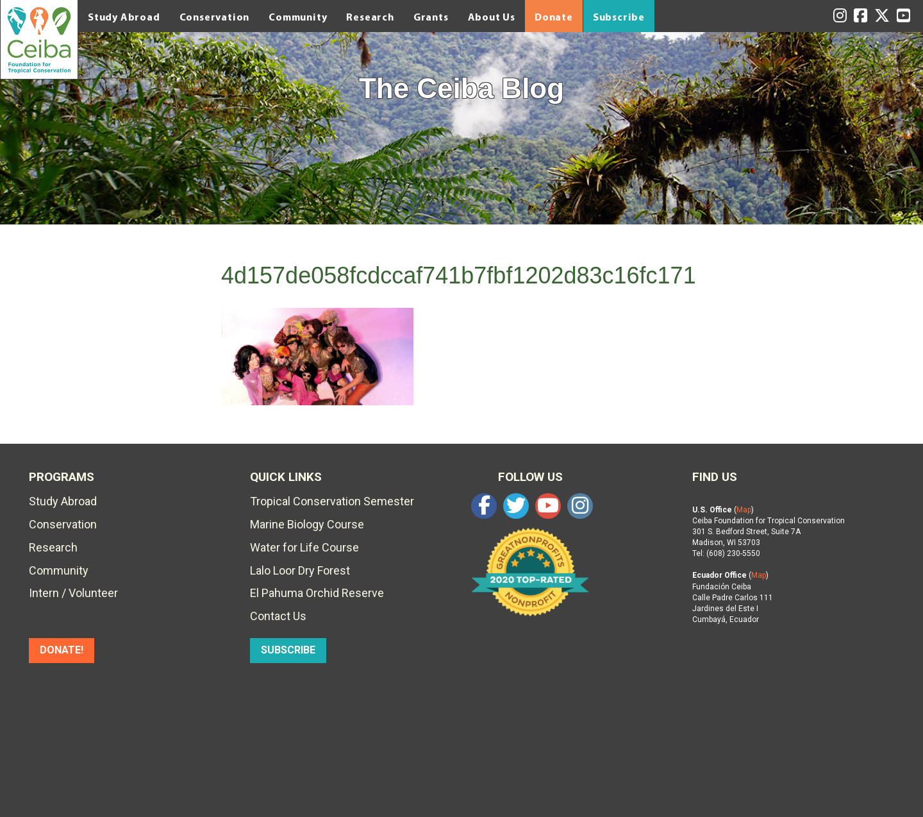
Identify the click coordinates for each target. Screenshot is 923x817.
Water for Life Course (304, 547)
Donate (554, 16)
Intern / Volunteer (73, 593)
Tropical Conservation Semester (332, 501)
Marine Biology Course (307, 524)
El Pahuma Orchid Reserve (317, 593)
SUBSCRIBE (288, 650)
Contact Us (278, 616)
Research (370, 16)
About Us (491, 16)
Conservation (214, 16)
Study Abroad (124, 16)
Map (743, 509)
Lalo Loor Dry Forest (300, 570)
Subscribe (619, 16)
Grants (431, 16)
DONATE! (61, 650)
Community (298, 16)
